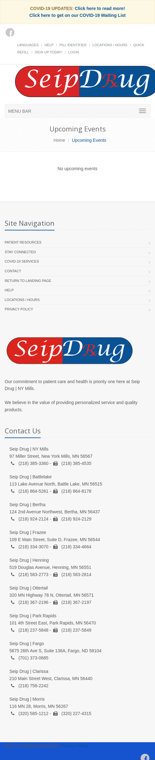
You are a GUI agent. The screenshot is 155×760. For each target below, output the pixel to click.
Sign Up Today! (48, 52)
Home (59, 140)
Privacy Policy (19, 309)
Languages (28, 45)
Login (73, 52)
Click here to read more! (100, 8)
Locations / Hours (109, 45)
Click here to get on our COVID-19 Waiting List (77, 15)
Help (49, 45)
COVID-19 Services (22, 261)
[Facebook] (10, 32)
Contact (13, 271)
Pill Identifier (72, 45)
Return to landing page (28, 281)
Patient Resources (23, 242)
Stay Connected (20, 252)
